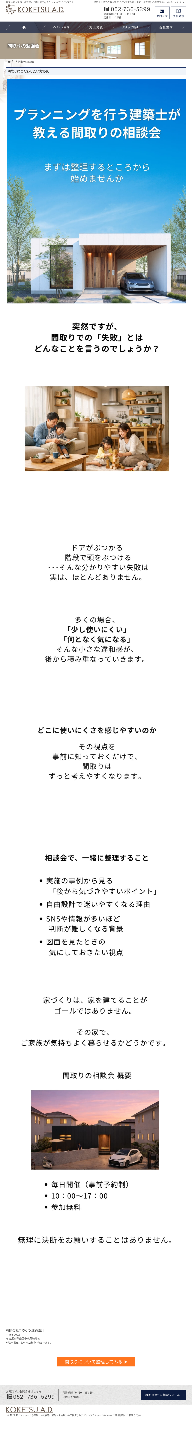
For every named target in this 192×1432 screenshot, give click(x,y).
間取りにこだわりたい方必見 (28, 71)
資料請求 (178, 13)
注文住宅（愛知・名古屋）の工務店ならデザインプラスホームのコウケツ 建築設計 (82, 1415)
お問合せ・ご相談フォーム (163, 1395)
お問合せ (162, 13)
